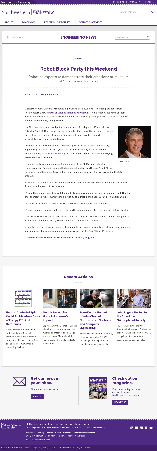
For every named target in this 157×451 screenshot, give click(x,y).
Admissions (30, 433)
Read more (120, 402)
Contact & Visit (133, 2)
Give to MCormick (63, 433)
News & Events (118, 2)
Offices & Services (92, 22)
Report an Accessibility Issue (38, 439)
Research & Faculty (58, 22)
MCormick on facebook (136, 428)
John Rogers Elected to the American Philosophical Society (132, 316)
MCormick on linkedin (141, 428)
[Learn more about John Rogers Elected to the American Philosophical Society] (134, 298)
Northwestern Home (57, 436)
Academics (30, 22)
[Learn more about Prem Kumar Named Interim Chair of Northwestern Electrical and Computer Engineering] (97, 298)
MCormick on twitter (131, 428)
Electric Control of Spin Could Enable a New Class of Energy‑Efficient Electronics (23, 318)
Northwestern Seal (13, 430)
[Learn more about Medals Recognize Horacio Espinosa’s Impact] (60, 298)
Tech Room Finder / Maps (84, 433)
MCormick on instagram (146, 428)
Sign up (37, 397)
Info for (149, 2)
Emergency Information (36, 436)
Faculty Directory (45, 433)
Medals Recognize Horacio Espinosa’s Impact (55, 316)
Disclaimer (85, 448)
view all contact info (95, 428)
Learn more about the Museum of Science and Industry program (59, 238)
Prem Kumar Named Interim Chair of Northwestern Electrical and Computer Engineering (95, 320)
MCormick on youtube (151, 428)
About (9, 22)
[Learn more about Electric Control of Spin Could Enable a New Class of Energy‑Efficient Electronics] (23, 298)
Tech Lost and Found (76, 436)
